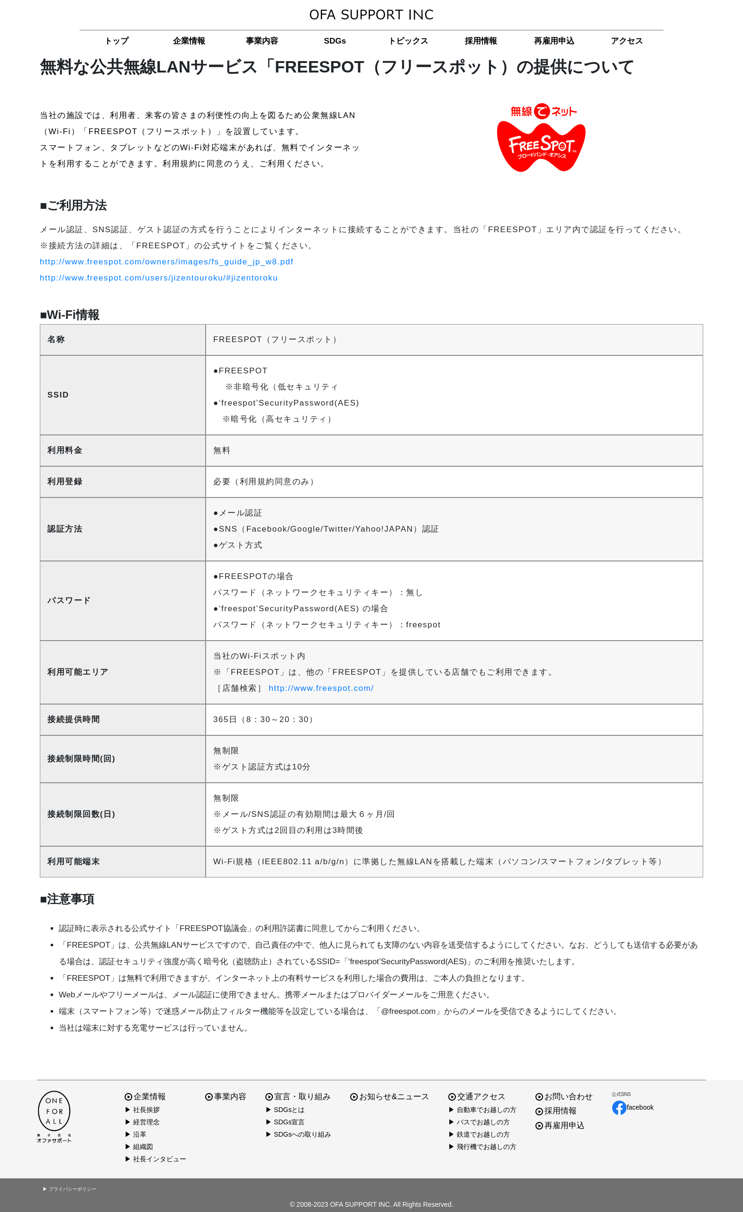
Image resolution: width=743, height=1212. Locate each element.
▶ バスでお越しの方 (479, 1122)
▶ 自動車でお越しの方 (482, 1109)
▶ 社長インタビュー (155, 1159)
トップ (116, 40)
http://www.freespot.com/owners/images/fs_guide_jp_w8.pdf (167, 261)
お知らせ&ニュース (389, 1096)
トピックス (408, 40)
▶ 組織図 (139, 1146)
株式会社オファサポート (371, 14)
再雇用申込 (554, 40)
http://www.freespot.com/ (321, 688)
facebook (633, 1107)
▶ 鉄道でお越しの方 (479, 1134)
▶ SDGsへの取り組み (298, 1134)
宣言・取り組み (298, 1096)
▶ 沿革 (135, 1134)
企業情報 (189, 40)
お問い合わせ (564, 1096)
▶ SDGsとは (285, 1109)
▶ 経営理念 (142, 1122)
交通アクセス (477, 1096)
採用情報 (481, 40)
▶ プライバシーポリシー (69, 1189)
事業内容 (262, 40)
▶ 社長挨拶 (142, 1109)
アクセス (627, 40)
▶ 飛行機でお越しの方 (482, 1146)
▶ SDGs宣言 (285, 1122)
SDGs (335, 40)
